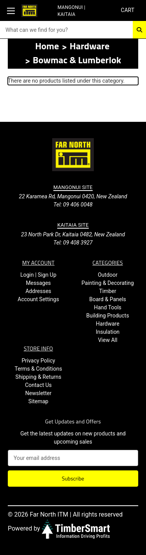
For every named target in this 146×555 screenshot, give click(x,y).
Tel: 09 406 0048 (72, 204)
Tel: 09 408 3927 (72, 242)
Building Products (107, 315)
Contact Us (38, 385)
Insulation (108, 332)
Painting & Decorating (107, 283)
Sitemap (38, 401)
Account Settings (38, 299)
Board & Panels (107, 299)
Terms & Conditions (38, 369)
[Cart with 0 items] (127, 10)
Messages (38, 283)
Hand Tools (107, 307)
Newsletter (38, 393)
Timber (107, 291)
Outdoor (108, 275)
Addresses (38, 291)
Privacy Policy (38, 360)
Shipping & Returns (39, 377)
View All (108, 340)
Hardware (107, 324)
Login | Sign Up (38, 275)
